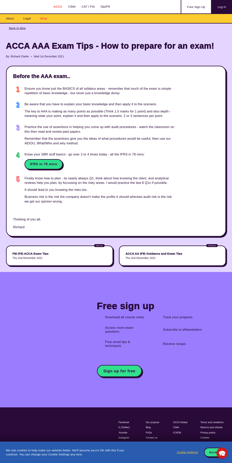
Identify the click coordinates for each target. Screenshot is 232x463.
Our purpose (152, 422)
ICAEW (177, 432)
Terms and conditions (212, 422)
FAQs (149, 432)
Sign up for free (119, 371)
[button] (222, 453)
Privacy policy (208, 432)
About (10, 18)
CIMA (72, 6)
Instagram (124, 437)
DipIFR (105, 6)
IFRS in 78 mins (43, 164)
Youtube (123, 432)
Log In (222, 7)
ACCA (57, 6)
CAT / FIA (88, 6)
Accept (214, 452)
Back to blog (17, 28)
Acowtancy (25, 6)
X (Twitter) (124, 427)
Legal (27, 18)
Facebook (124, 422)
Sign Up (196, 7)
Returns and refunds (212, 427)
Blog (43, 18)
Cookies (205, 437)
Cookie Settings (187, 452)
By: (8, 56)
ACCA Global (180, 422)
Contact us (151, 437)
